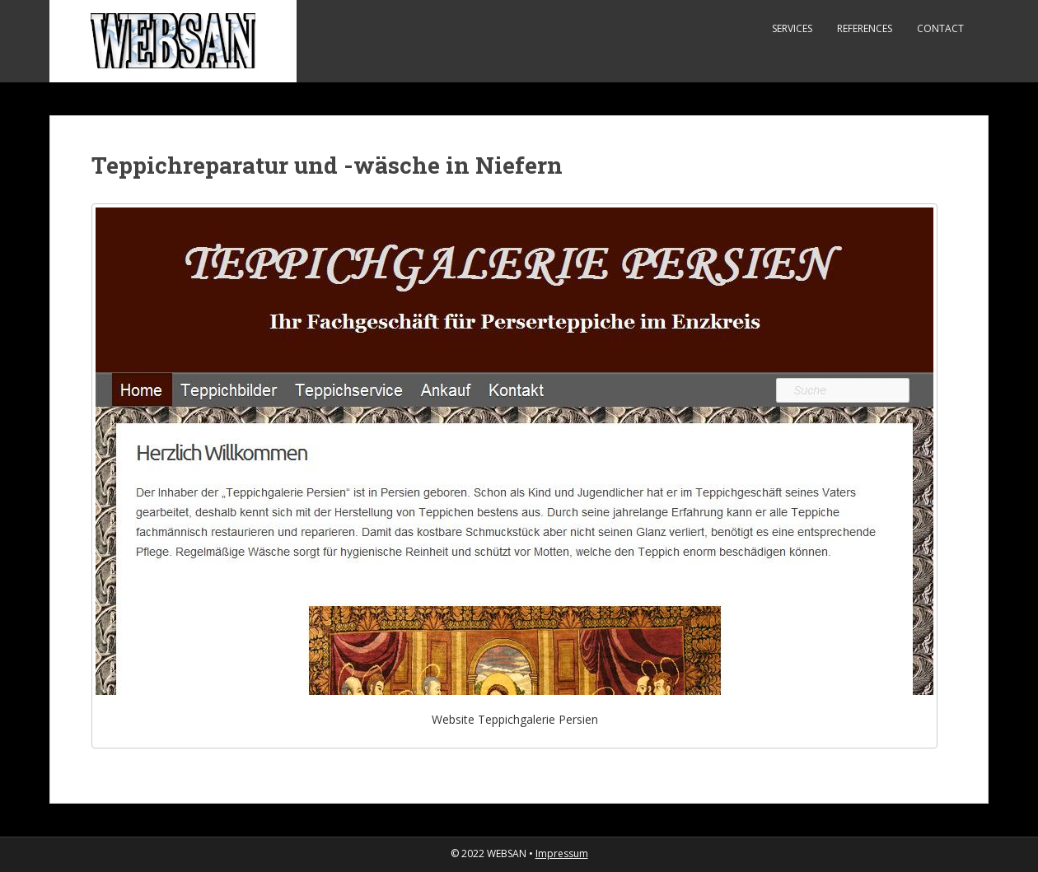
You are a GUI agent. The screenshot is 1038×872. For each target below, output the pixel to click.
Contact (940, 28)
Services (792, 28)
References (864, 28)
